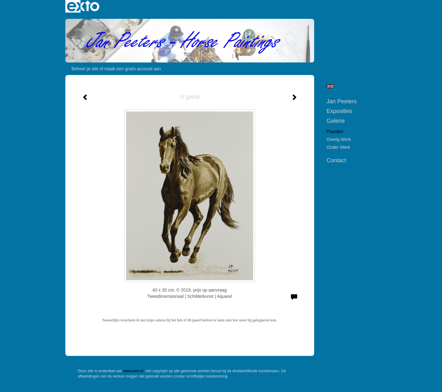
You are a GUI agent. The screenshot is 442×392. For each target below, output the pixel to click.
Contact (336, 160)
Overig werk (339, 139)
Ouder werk (338, 147)
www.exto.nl (133, 371)
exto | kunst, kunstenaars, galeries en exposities (83, 6)
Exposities (339, 111)
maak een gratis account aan (133, 68)
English (330, 86)
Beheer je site (85, 68)
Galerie (336, 121)
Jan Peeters (342, 101)
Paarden (335, 131)
